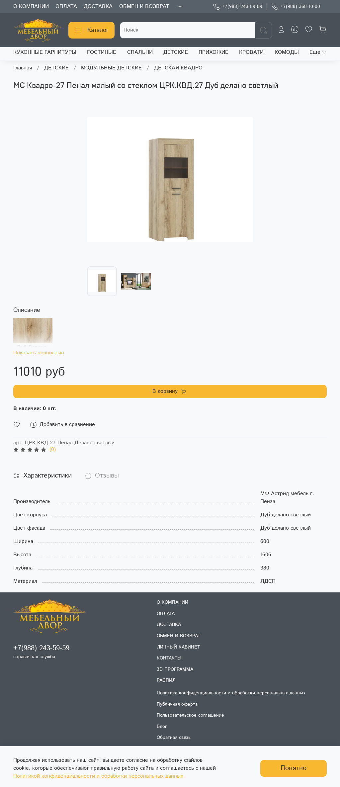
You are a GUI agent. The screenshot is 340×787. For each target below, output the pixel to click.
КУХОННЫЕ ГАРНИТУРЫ (44, 52)
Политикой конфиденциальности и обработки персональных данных (98, 776)
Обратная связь (174, 737)
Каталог (91, 30)
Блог (162, 726)
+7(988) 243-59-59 (237, 6)
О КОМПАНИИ (31, 6)
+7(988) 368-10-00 (295, 6)
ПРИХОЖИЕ (213, 52)
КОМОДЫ (287, 52)
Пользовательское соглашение (190, 715)
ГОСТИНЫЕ (101, 52)
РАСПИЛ (166, 680)
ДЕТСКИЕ (175, 52)
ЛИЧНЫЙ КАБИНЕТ (178, 647)
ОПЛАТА (66, 6)
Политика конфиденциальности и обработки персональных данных (231, 693)
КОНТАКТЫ (169, 658)
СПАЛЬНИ (140, 52)
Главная (22, 68)
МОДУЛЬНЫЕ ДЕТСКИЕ (111, 68)
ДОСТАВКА (98, 6)
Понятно (293, 768)
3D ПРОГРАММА (175, 669)
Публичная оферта (177, 704)
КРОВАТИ (251, 52)
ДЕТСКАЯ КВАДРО (178, 68)
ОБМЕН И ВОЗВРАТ (144, 6)
